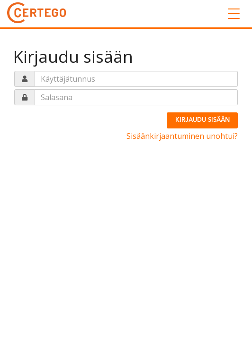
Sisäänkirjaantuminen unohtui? (182, 136)
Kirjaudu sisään (202, 120)
